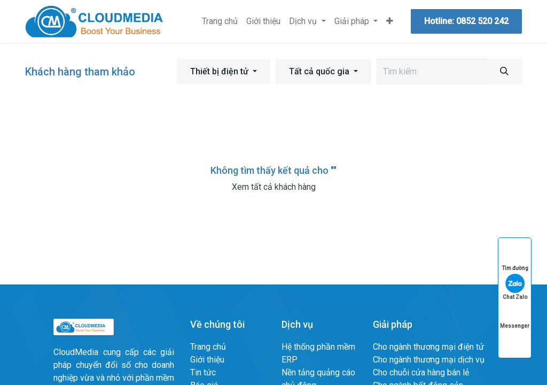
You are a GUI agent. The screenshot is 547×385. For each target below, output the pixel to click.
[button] (223, 71)
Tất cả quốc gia (319, 71)
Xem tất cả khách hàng (274, 187)
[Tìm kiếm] (504, 71)
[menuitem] (220, 21)
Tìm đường (515, 258)
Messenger (514, 316)
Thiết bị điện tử (219, 71)
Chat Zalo (515, 287)
